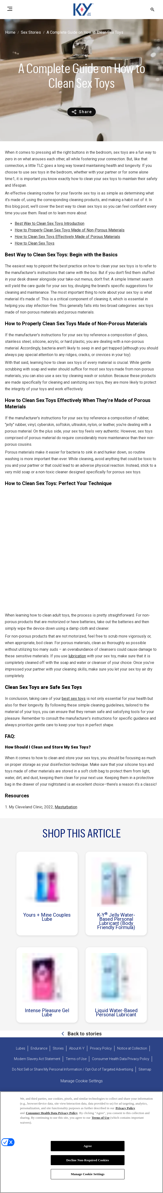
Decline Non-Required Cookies (87, 1160)
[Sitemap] (144, 1069)
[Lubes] (20, 1048)
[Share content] (81, 112)
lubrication (77, 656)
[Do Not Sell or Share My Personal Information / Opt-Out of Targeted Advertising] (72, 1069)
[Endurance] (39, 1048)
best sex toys (74, 698)
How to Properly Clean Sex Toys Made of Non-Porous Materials (70, 230)
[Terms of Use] (76, 1059)
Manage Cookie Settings (87, 1175)
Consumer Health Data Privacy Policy (51, 1113)
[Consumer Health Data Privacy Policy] (121, 1059)
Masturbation (66, 807)
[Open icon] (152, 9)
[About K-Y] (77, 1048)
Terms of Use (100, 1118)
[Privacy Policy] (101, 1048)
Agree (88, 1146)
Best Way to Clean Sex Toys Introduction (49, 223)
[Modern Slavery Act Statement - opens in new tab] (37, 1059)
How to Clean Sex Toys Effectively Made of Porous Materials (67, 236)
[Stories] (58, 1048)
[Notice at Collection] (132, 1048)
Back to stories (84, 1034)
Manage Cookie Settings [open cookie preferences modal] (82, 1081)
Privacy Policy (125, 1108)
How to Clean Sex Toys (34, 243)
